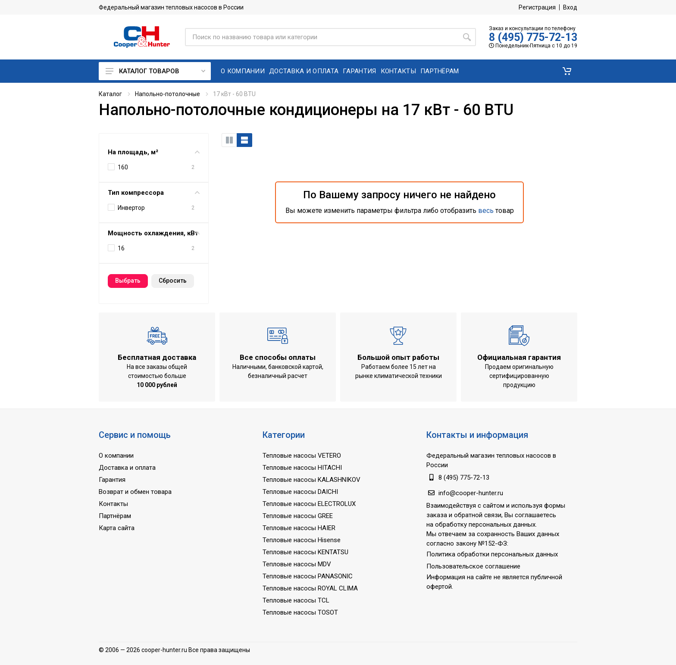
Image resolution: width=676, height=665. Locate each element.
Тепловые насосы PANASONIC (308, 576)
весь (486, 210)
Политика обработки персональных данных (492, 554)
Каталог (110, 94)
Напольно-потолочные (167, 94)
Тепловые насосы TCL (296, 600)
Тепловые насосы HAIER (299, 528)
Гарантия (112, 480)
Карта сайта (117, 528)
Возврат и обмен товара (135, 492)
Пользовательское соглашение (473, 566)
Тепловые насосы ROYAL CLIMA (310, 588)
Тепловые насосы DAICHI (300, 492)
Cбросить (173, 280)
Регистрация (537, 7)
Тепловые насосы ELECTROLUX (309, 504)
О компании (116, 455)
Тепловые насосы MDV (297, 564)
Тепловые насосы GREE (298, 516)
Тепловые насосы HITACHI (302, 467)
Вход (570, 7)
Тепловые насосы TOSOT (300, 612)
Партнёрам (115, 516)
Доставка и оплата (127, 467)
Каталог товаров (155, 71)
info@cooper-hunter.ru (470, 493)
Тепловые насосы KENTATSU (305, 552)
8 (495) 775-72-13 (533, 37)
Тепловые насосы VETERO (302, 455)
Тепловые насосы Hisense (302, 540)
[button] (567, 71)
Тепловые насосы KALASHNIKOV (311, 480)
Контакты (113, 504)
